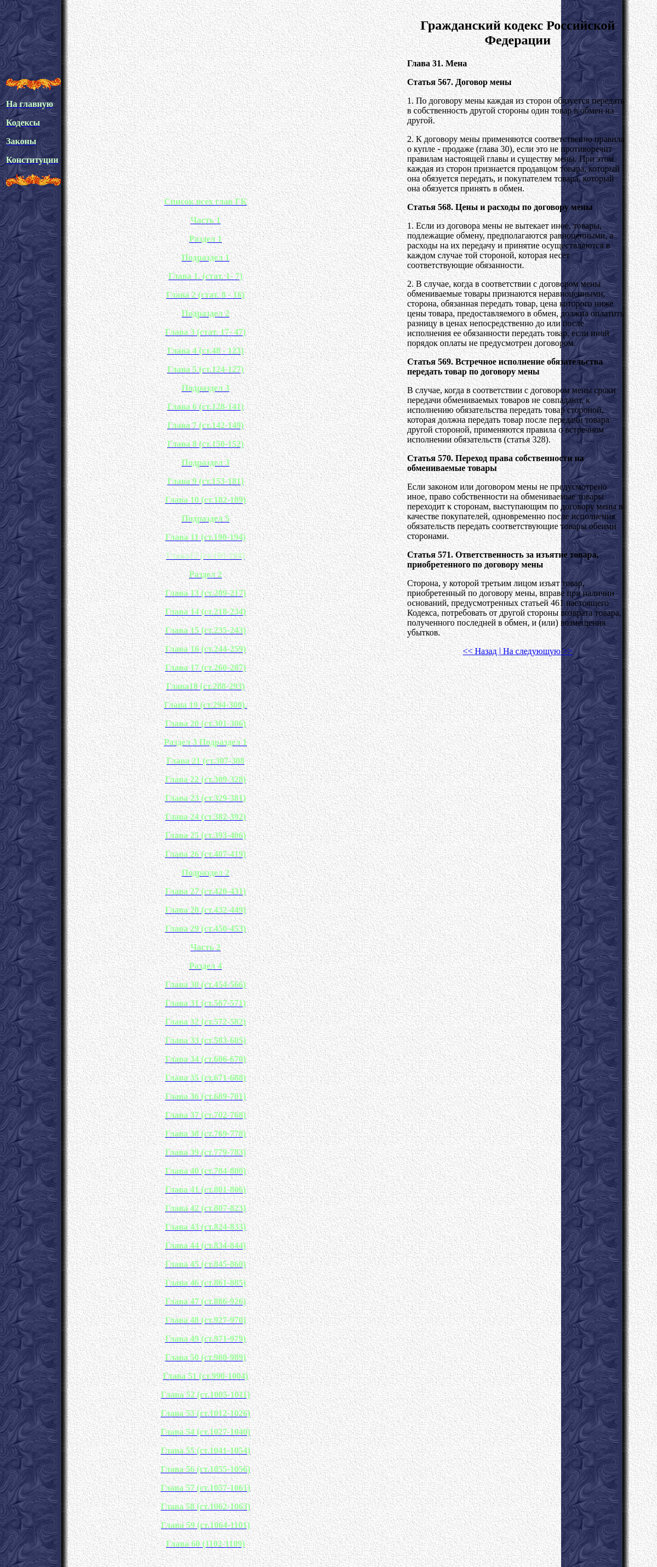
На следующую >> (537, 651)
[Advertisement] (205, 42)
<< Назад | (481, 651)
